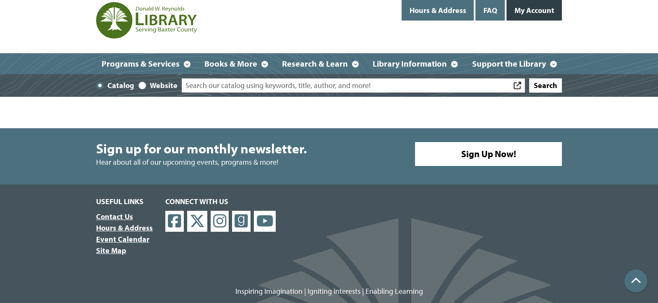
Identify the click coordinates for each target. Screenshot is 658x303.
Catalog (120, 85)
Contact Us (114, 216)
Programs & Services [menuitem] (141, 63)
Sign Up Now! (488, 154)
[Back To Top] (636, 281)
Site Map (111, 250)
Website (164, 85)
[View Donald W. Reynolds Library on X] (197, 221)
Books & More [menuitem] (230, 63)
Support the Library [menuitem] (509, 63)
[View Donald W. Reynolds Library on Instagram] (220, 221)
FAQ (490, 10)
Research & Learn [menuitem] (315, 63)
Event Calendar (122, 239)
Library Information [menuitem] (410, 63)
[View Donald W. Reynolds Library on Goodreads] (241, 221)
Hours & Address (438, 10)
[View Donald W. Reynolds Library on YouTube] (265, 221)
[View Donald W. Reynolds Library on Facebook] (174, 221)
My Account (534, 10)
